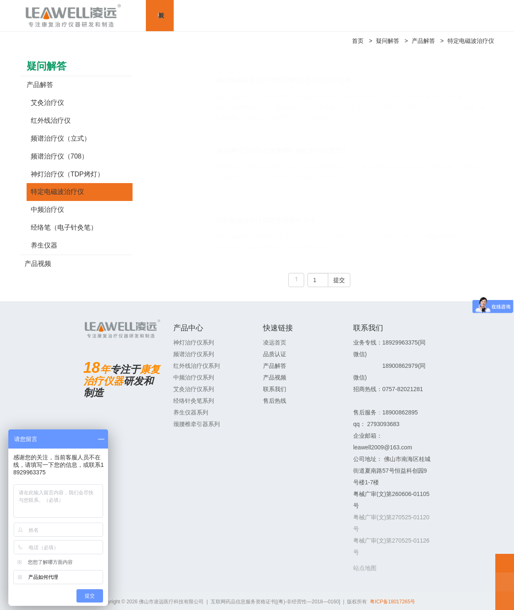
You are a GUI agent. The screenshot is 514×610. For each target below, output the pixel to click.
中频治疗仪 (47, 209)
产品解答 (423, 40)
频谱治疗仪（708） (60, 156)
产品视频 (38, 263)
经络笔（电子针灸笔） (64, 227)
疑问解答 (387, 40)
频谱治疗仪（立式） (61, 138)
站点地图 (364, 568)
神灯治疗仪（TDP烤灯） (67, 174)
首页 (358, 40)
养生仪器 (44, 245)
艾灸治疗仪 (47, 102)
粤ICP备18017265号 (392, 602)
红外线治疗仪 (51, 120)
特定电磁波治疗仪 (471, 40)
